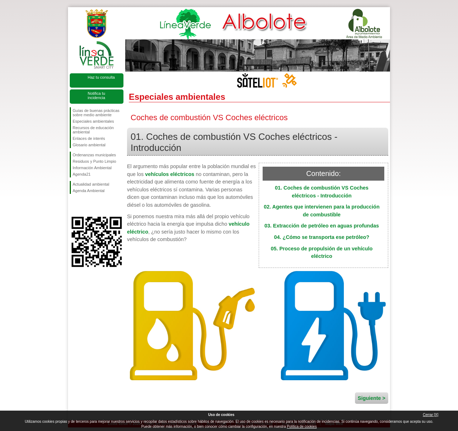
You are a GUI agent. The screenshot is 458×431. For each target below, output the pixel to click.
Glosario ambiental (89, 145)
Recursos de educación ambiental (93, 130)
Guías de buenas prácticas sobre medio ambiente (96, 112)
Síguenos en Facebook (74, 205)
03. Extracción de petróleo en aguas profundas (321, 226)
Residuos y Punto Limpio (94, 161)
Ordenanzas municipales (94, 155)
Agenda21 (82, 174)
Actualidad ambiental (91, 184)
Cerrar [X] (430, 415)
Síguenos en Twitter (86, 205)
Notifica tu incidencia (96, 95)
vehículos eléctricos (169, 174)
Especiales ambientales (93, 121)
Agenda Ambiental (88, 190)
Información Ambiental (92, 168)
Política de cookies (302, 426)
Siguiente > (371, 398)
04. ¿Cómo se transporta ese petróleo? (321, 237)
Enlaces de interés (89, 138)
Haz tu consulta (101, 77)
